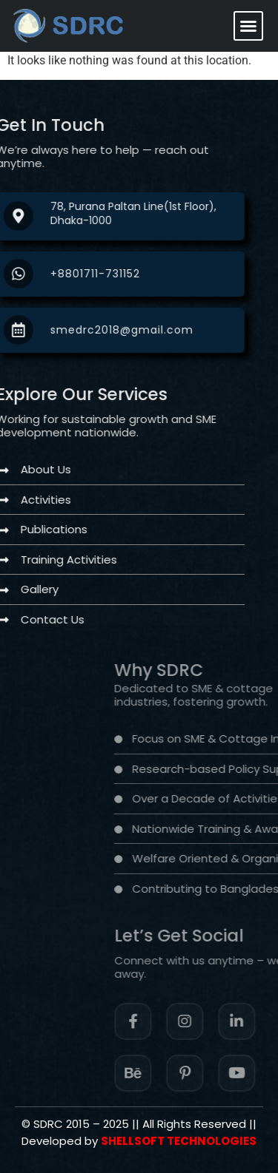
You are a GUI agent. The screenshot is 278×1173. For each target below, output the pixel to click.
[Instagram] (230, 1021)
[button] (248, 26)
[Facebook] (178, 1021)
